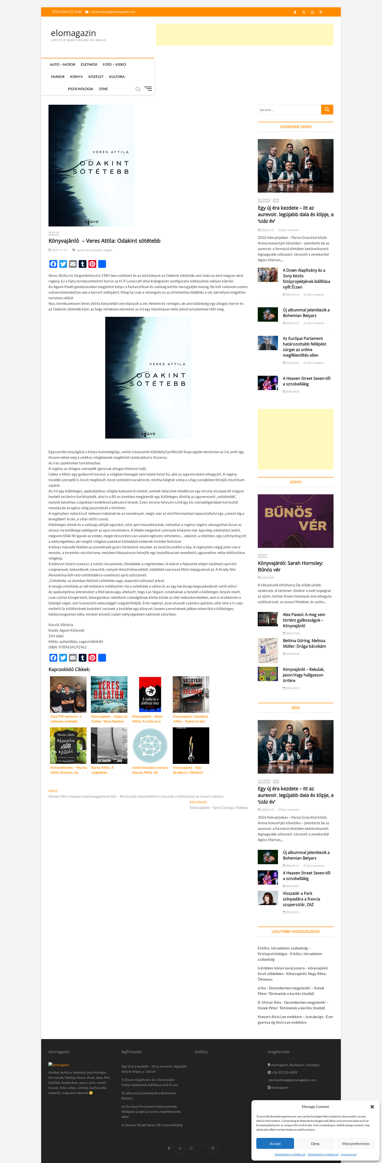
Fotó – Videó (115, 64)
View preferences (356, 1143)
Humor (139, 64)
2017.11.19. (58, 226)
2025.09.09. (266, 553)
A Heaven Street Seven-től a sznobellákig (306, 357)
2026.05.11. (291, 298)
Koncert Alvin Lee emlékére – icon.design (290, 992)
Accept (275, 1143)
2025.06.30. (291, 629)
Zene (247, 64)
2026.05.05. (291, 338)
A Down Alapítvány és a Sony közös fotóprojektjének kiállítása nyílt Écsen (306, 255)
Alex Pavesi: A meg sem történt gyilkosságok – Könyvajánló (304, 596)
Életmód (90, 64)
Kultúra (198, 64)
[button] (372, 1106)
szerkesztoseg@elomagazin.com (110, 12)
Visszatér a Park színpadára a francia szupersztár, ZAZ (301, 875)
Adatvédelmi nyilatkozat (290, 1154)
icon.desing (90, 1142)
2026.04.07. (291, 367)
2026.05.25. (266, 205)
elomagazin (74, 33)
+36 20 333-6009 (282, 1048)
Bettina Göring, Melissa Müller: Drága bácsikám (304, 619)
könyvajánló (94, 226)
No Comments (289, 205)
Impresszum (349, 1154)
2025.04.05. (291, 664)
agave (81, 226)
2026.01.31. (291, 888)
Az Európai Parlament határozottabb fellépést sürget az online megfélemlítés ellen (304, 323)
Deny (315, 1143)
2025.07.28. (291, 609)
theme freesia (73, 1147)
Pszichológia (224, 64)
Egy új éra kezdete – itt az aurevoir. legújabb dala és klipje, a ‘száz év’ (296, 190)
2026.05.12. (291, 270)
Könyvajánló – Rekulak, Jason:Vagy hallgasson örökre (303, 651)
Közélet (177, 64)
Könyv (158, 64)
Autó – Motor (63, 64)
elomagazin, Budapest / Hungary (294, 1041)
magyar (108, 226)
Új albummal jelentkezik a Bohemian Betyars (306, 288)
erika (262, 964)
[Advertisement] (245, 35)
